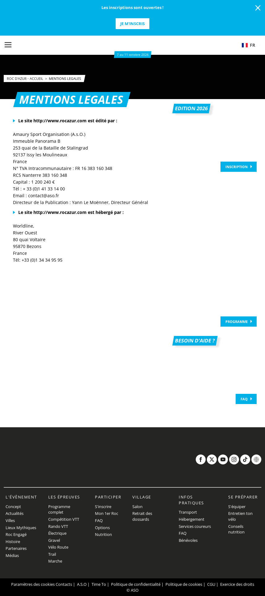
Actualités (15, 513)
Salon (137, 506)
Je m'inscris (132, 23)
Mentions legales (65, 78)
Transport (188, 512)
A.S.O (82, 584)
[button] (251, 45)
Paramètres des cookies (33, 584)
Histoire (13, 541)
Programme (236, 321)
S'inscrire (103, 506)
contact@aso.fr (43, 195)
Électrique (57, 533)
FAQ (244, 399)
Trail (52, 554)
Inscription (236, 166)
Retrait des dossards (142, 516)
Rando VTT (58, 526)
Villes (10, 520)
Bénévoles (188, 540)
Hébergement (191, 519)
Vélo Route (58, 547)
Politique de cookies (183, 584)
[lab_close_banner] (258, 8)
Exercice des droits (237, 584)
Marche (55, 561)
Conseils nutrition (236, 529)
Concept (13, 506)
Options (102, 527)
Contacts (64, 584)
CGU (211, 584)
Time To (99, 584)
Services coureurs (195, 526)
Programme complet (59, 509)
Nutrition (103, 534)
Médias (12, 555)
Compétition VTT (63, 519)
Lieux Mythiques (21, 527)
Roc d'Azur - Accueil (25, 78)
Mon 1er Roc (106, 513)
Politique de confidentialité (135, 584)
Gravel (54, 540)
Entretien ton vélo (240, 516)
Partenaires (16, 548)
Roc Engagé (16, 534)
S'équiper (237, 506)
